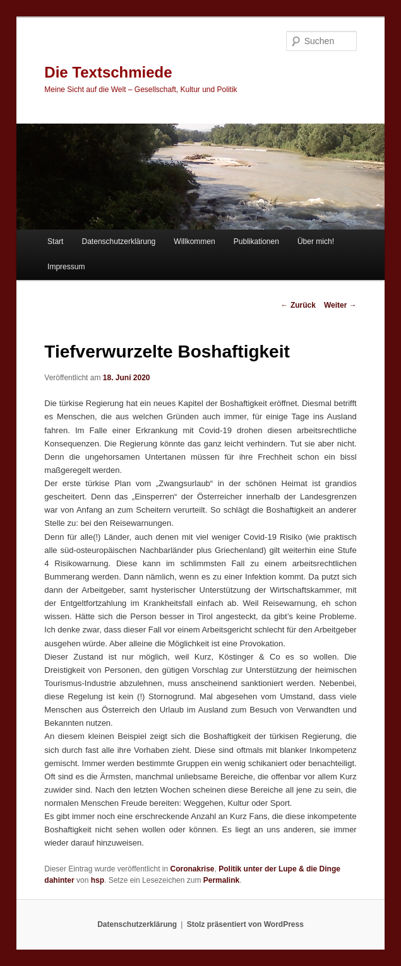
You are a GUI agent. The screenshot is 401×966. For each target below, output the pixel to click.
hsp (97, 880)
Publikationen (256, 241)
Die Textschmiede (108, 72)
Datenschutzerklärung (119, 241)
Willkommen (194, 241)
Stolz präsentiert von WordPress (245, 924)
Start (55, 241)
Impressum (66, 266)
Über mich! (315, 241)
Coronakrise (193, 868)
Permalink (221, 880)
